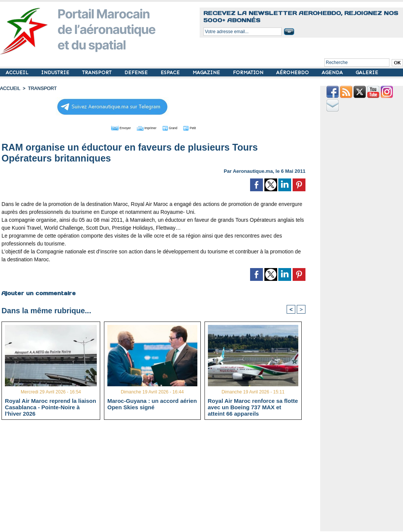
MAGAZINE (206, 72)
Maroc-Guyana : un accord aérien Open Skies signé (152, 404)
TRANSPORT (97, 72)
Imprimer (145, 127)
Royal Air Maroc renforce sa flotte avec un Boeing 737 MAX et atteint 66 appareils (253, 407)
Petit (202, 127)
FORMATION (249, 72)
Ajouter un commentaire (38, 292)
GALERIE (367, 72)
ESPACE (170, 72)
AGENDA (333, 72)
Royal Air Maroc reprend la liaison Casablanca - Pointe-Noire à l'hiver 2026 (50, 407)
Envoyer (110, 127)
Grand (176, 127)
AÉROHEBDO (293, 72)
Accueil (10, 88)
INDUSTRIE (56, 72)
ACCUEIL (18, 72)
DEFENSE (136, 72)
